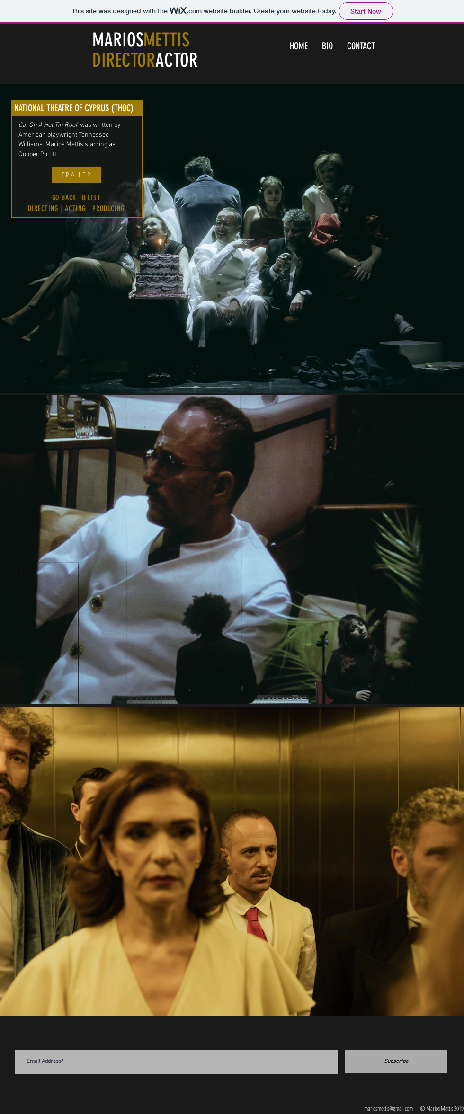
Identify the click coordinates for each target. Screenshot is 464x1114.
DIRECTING (43, 208)
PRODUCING (108, 208)
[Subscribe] (396, 1061)
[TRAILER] (76, 175)
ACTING (75, 208)
